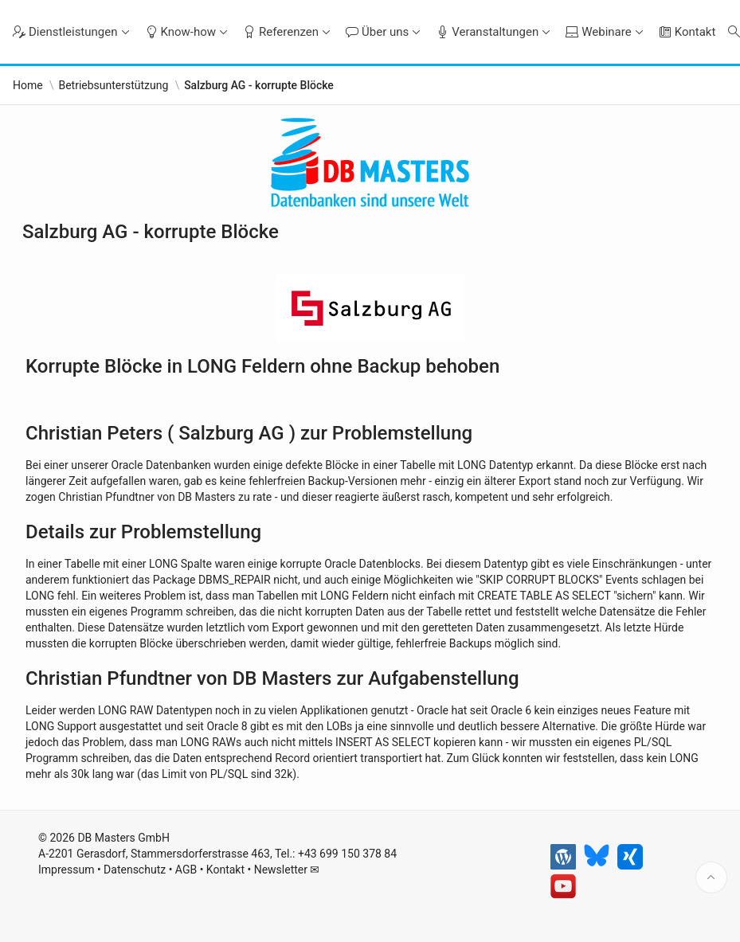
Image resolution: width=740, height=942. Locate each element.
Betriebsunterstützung (113, 85)
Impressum (66, 869)
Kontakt (225, 869)
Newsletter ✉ (287, 869)
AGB (186, 869)
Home (28, 85)
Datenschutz (135, 869)
